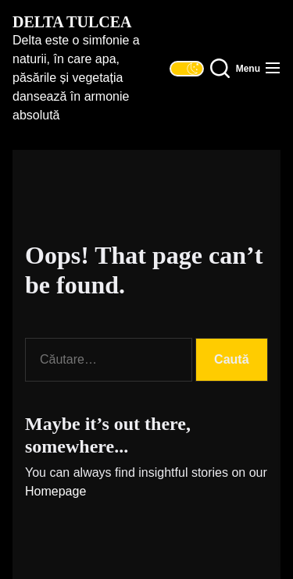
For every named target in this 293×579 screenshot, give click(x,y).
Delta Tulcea (72, 21)
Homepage (55, 491)
